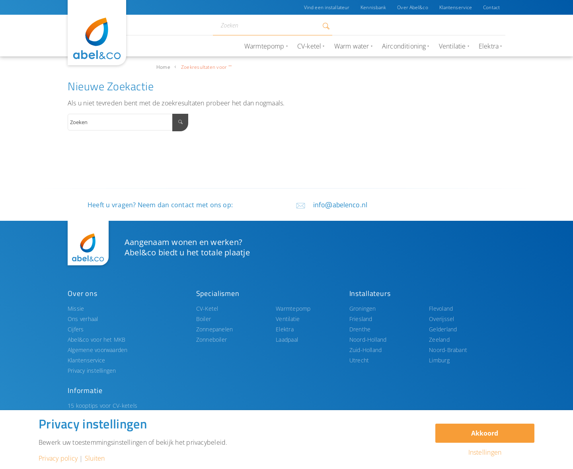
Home (163, 67)
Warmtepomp (293, 308)
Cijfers (76, 329)
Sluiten (95, 458)
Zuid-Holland (365, 350)
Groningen (362, 308)
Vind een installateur (326, 7)
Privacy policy (58, 458)
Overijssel (441, 319)
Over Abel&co (412, 7)
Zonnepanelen (214, 329)
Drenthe (360, 329)
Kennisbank (373, 7)
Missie (76, 308)
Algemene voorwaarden (98, 350)
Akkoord (484, 433)
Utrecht (359, 360)
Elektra (285, 329)
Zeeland (439, 339)
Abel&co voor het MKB (97, 339)
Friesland (360, 319)
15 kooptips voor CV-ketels (102, 405)
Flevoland (441, 308)
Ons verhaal (83, 319)
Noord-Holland (368, 339)
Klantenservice (455, 7)
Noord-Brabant (448, 350)
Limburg (439, 360)
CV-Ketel (207, 308)
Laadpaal (287, 339)
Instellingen (485, 452)
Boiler (203, 319)
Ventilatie (288, 319)
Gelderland (443, 329)
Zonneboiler (211, 339)
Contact (491, 7)
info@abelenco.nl (340, 204)
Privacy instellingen (92, 370)
